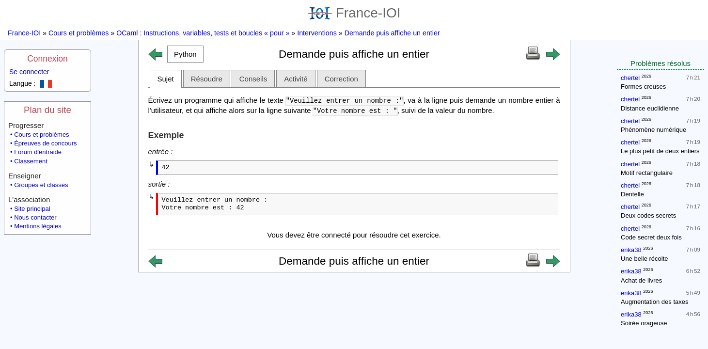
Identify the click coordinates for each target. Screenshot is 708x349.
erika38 (631, 250)
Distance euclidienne (650, 108)
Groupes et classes (41, 185)
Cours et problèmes (78, 33)
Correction (341, 79)
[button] (185, 54)
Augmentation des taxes (654, 301)
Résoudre (206, 79)
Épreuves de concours (45, 143)
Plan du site (47, 110)
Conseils (253, 79)
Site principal (32, 208)
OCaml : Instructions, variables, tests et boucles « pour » (202, 33)
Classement (30, 161)
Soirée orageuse (644, 323)
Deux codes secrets (648, 215)
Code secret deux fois (651, 237)
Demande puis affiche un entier (392, 33)
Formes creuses (643, 86)
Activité (295, 79)
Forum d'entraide (38, 152)
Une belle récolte (644, 258)
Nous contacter (35, 217)
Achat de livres (641, 280)
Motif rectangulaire (647, 172)
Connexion (47, 58)
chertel (630, 77)
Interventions (317, 33)
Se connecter (29, 72)
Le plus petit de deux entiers (660, 151)
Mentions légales (38, 226)
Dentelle (632, 194)
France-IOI (354, 12)
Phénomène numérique (653, 129)
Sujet (165, 79)
